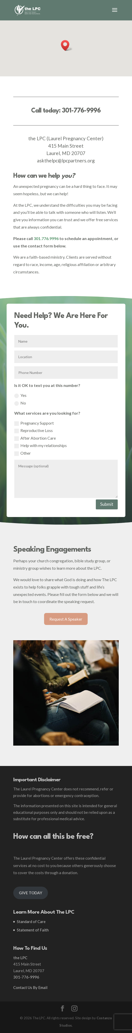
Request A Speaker (65, 619)
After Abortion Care (35, 438)
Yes (20, 395)
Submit (106, 504)
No (20, 403)
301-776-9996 (81, 111)
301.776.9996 (46, 238)
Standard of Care (31, 921)
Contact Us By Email (30, 987)
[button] (67, 45)
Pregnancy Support (34, 423)
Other (22, 453)
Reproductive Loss (33, 430)
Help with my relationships (40, 445)
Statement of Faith (33, 930)
